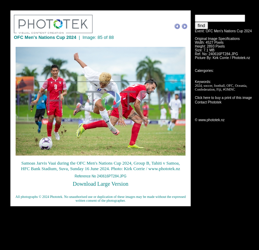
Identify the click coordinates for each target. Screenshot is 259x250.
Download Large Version (100, 184)
